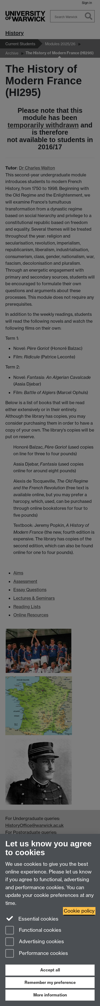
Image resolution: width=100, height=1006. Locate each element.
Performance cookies (36, 954)
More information (50, 994)
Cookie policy (79, 911)
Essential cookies (31, 918)
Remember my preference (50, 982)
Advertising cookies (34, 942)
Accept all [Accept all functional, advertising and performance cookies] (50, 969)
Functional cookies (33, 930)
